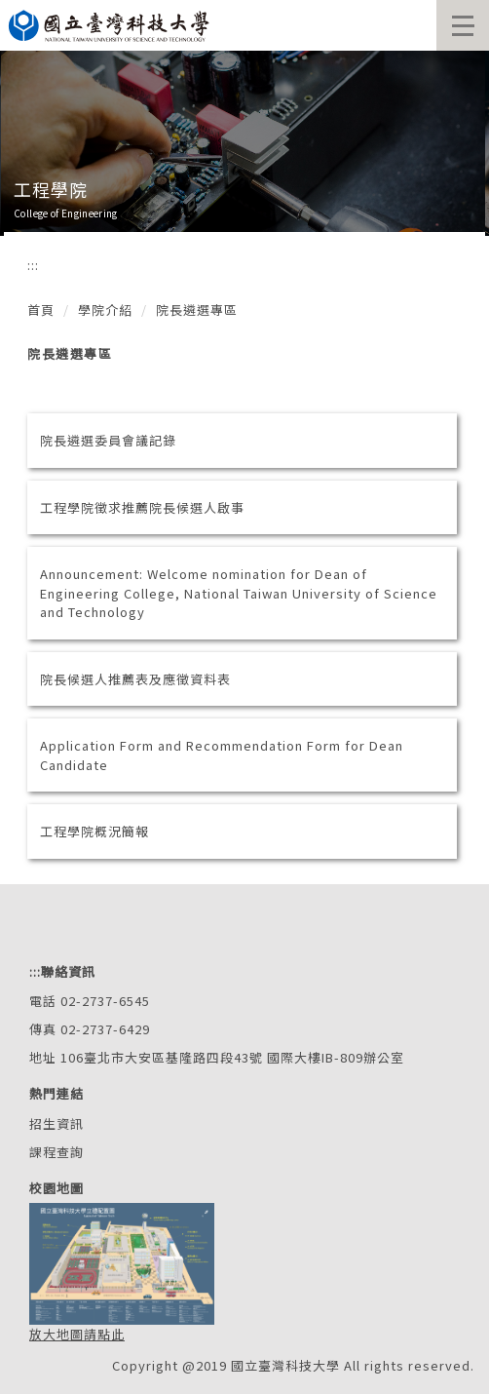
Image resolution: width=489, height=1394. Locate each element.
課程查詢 (56, 1151)
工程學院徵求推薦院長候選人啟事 (142, 507)
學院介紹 (105, 309)
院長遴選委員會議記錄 (108, 440)
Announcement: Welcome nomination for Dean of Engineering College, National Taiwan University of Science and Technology (238, 592)
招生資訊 (56, 1123)
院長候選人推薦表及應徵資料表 (135, 679)
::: (33, 264)
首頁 (41, 309)
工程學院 (51, 189)
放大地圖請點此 (77, 1334)
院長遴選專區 (197, 309)
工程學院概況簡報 (94, 831)
